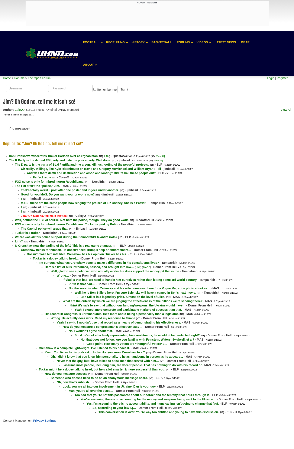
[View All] (160, 156)
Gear (245, 42)
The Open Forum (39, 78)
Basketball (161, 42)
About (88, 64)
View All (286, 109)
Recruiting (115, 42)
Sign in (124, 89)
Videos (202, 42)
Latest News (225, 42)
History (138, 42)
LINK (106, 156)
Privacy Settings (44, 420)
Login (270, 78)
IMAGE (146, 267)
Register (282, 78)
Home (7, 78)
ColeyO (19, 109)
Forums (183, 42)
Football (91, 42)
